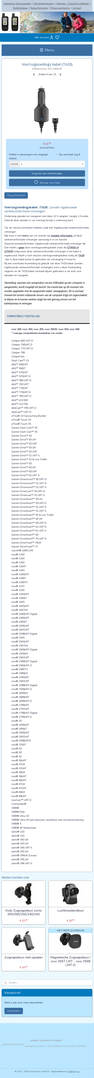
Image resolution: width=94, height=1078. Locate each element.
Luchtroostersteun (71, 910)
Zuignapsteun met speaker (23, 957)
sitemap (71, 1071)
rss (78, 1071)
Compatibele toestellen (23, 316)
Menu (47, 50)
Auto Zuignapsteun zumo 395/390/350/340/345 (23, 912)
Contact (76, 8)
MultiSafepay (20, 8)
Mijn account (44, 37)
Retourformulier (39, 8)
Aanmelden (13, 1011)
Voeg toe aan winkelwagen (47, 173)
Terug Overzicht (16, 195)
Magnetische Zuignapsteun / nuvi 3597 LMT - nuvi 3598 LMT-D (70, 961)
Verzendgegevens (44, 3)
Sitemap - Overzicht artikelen (72, 3)
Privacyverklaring (60, 8)
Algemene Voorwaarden (17, 3)
